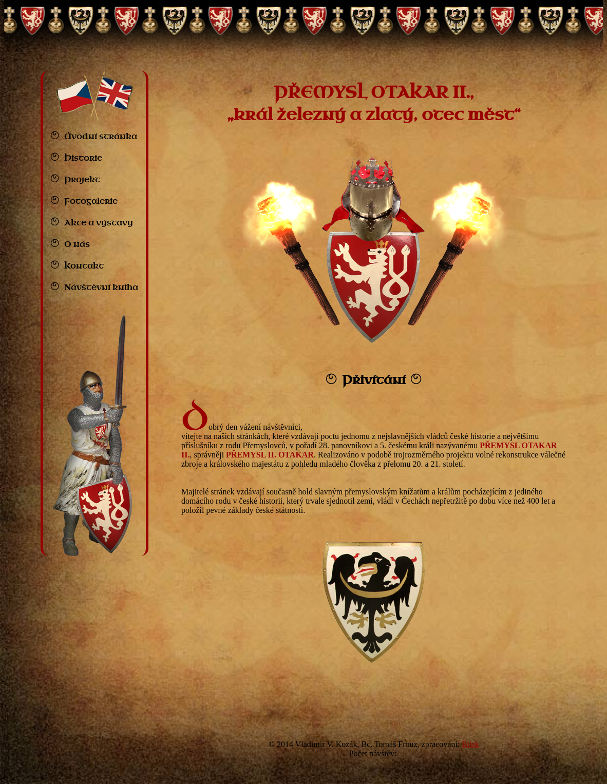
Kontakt (84, 266)
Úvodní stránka (100, 136)
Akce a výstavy (98, 222)
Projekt (82, 179)
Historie (83, 158)
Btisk (470, 744)
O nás (77, 244)
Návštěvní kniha (101, 287)
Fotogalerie (91, 201)
